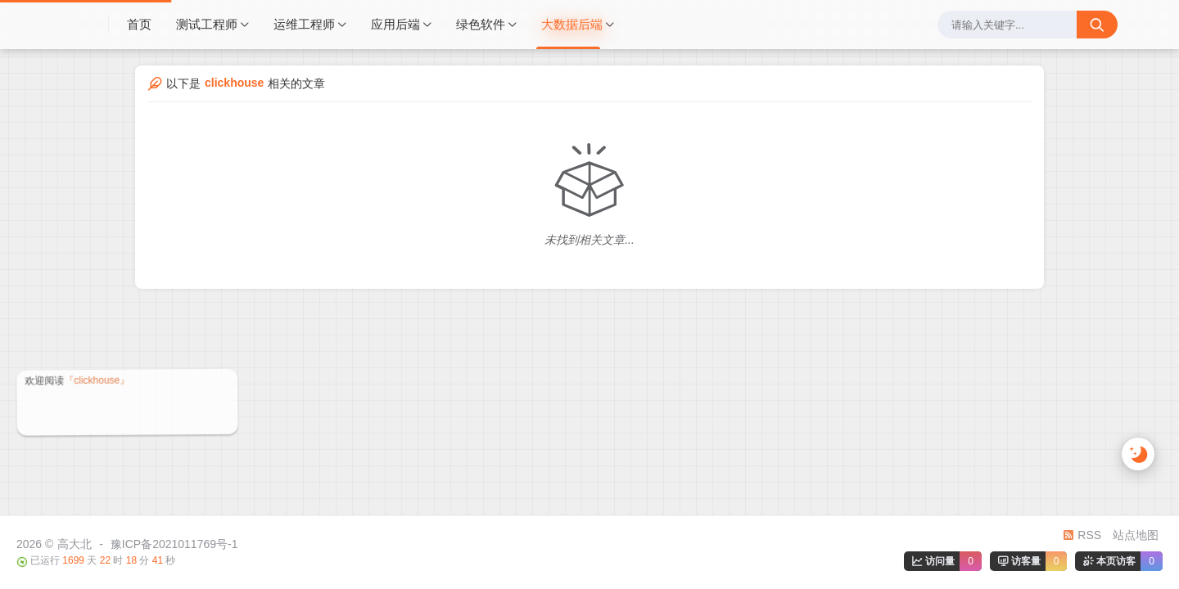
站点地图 (1136, 535)
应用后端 (395, 24)
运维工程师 (304, 24)
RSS (1082, 535)
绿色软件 (480, 24)
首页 (139, 24)
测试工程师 (206, 24)
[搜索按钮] (1097, 24)
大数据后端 (572, 24)
